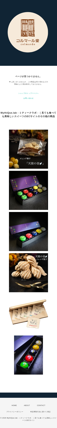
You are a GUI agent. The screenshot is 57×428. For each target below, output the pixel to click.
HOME (14, 405)
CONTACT (41, 405)
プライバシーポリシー (14, 412)
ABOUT (27, 405)
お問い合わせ (28, 98)
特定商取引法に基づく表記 (40, 412)
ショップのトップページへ (28, 93)
